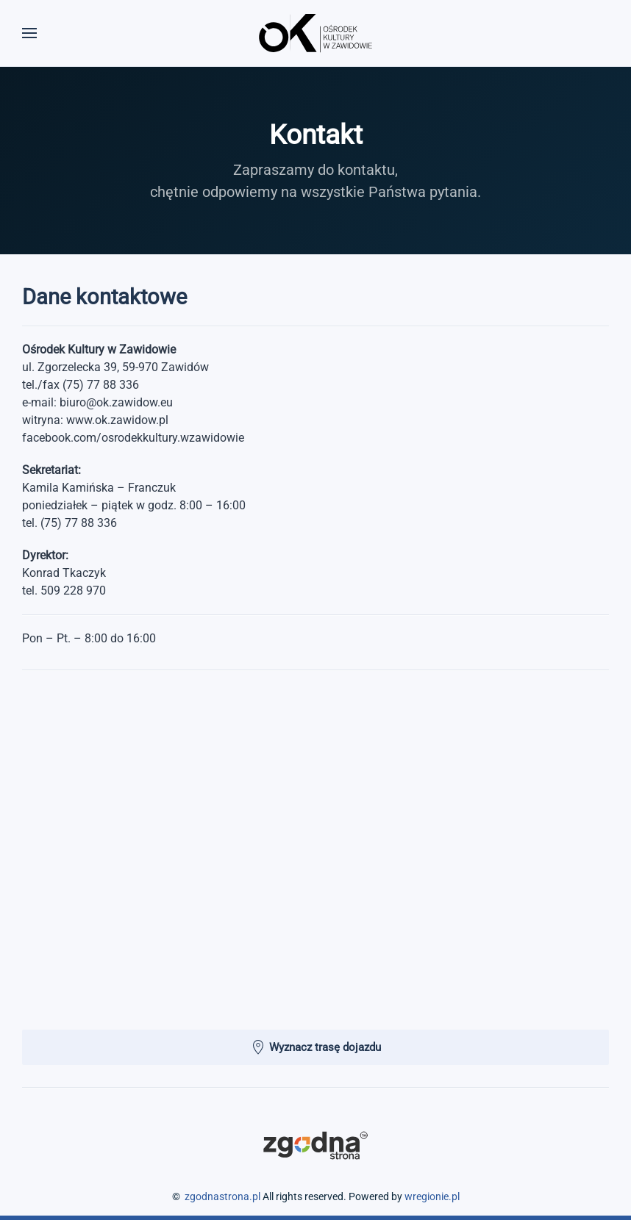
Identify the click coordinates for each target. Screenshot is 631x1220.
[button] (29, 33)
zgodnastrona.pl (222, 1196)
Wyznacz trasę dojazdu (316, 1047)
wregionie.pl (432, 1196)
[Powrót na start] (315, 33)
